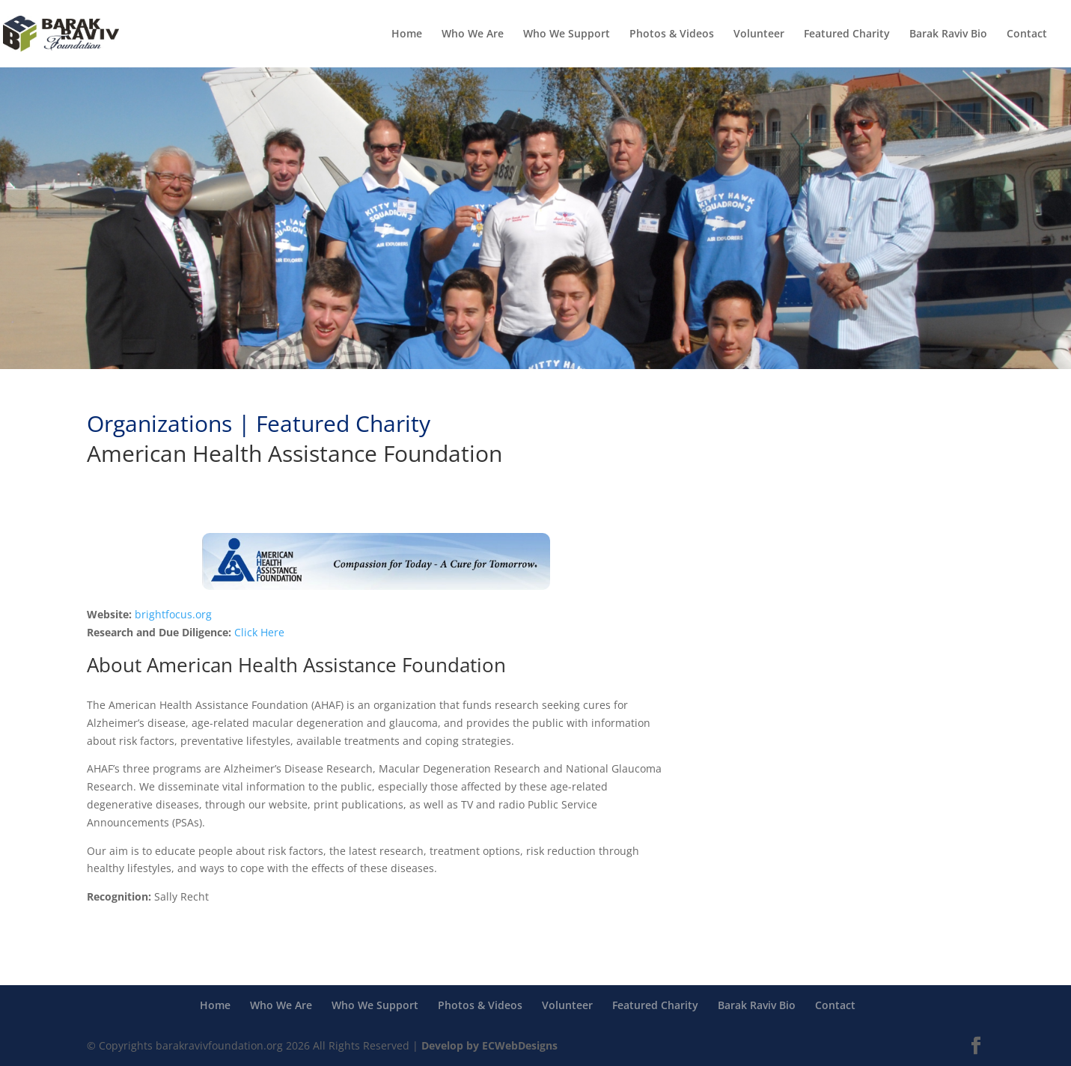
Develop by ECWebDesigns (489, 1045)
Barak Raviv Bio (948, 34)
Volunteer (758, 34)
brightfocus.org (173, 614)
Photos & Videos (671, 34)
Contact (1027, 34)
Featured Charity (847, 34)
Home (406, 34)
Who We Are (473, 34)
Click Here (259, 632)
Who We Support (566, 34)
